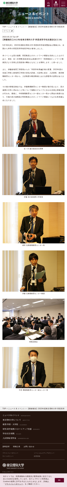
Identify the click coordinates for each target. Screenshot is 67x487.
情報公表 (16, 446)
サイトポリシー (8, 456)
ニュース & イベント (16, 27)
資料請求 (6, 446)
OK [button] (59, 480)
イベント (7, 31)
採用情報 (37, 456)
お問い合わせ (29, 446)
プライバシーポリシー (10, 453)
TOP (4, 27)
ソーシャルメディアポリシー (44, 453)
